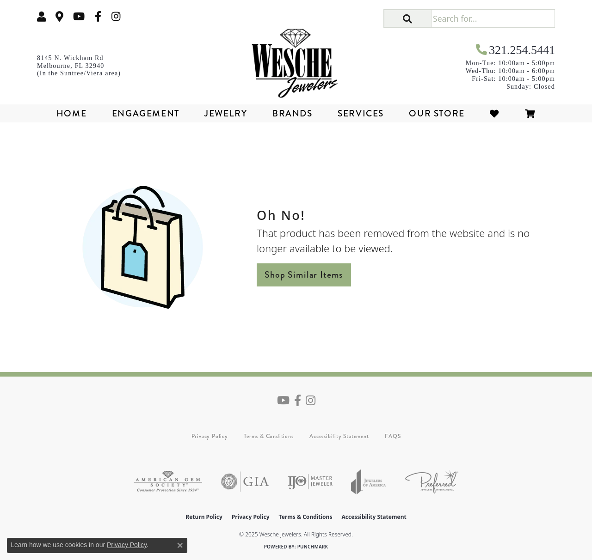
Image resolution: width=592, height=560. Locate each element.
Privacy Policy (209, 436)
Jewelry (225, 113)
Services (361, 113)
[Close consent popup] (180, 545)
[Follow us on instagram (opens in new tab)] (116, 16)
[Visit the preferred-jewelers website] (432, 482)
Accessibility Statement (339, 436)
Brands (292, 113)
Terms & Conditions (268, 436)
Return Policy (203, 517)
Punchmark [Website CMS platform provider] (312, 546)
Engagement (145, 113)
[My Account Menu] (41, 16)
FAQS (393, 436)
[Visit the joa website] (368, 482)
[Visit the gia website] (245, 482)
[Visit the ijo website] (310, 482)
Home (71, 113)
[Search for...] (493, 18)
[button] (408, 18)
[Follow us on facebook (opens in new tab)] (98, 16)
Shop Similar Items (304, 274)
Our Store (436, 113)
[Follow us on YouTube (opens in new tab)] (79, 16)
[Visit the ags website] (168, 482)
